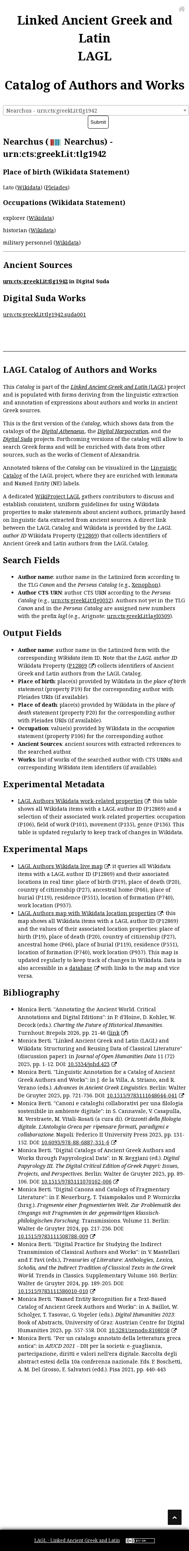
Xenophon (145, 584)
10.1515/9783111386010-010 (53, 1291)
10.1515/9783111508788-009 (53, 1236)
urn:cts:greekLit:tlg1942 (35, 281)
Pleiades (57, 187)
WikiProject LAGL (57, 496)
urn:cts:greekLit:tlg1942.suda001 (44, 314)
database (80, 967)
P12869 (88, 535)
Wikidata (29, 187)
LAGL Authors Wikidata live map (60, 866)
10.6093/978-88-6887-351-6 (75, 1142)
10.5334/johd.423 (89, 1064)
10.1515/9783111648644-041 (142, 1095)
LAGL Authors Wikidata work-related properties (80, 800)
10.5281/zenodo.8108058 (139, 1330)
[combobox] (96, 110)
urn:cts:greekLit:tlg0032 (81, 600)
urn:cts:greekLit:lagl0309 (138, 616)
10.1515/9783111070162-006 (76, 1181)
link (114, 1032)
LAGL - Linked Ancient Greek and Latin (77, 1540)
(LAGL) (118, 386)
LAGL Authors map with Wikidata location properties (87, 913)
